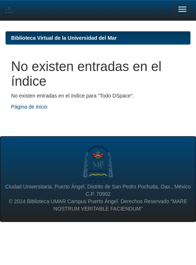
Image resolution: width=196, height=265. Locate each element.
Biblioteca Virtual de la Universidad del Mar (64, 38)
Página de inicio (29, 107)
